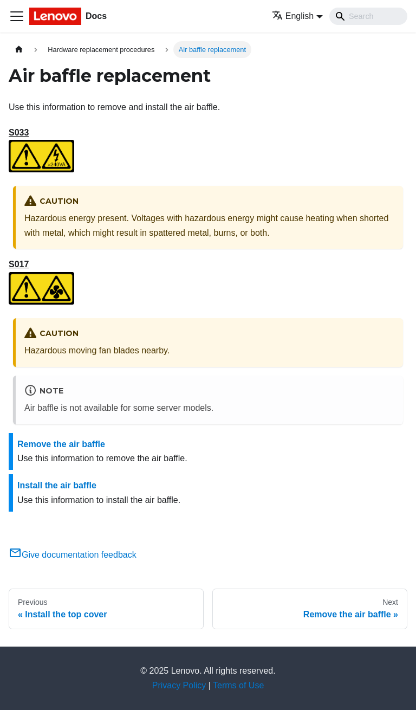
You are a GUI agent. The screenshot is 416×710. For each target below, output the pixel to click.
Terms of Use (238, 685)
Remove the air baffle (61, 444)
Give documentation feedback (72, 554)
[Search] (368, 16)
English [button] (293, 16)
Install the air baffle (56, 485)
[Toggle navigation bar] (17, 16)
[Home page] (19, 49)
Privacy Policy (179, 685)
